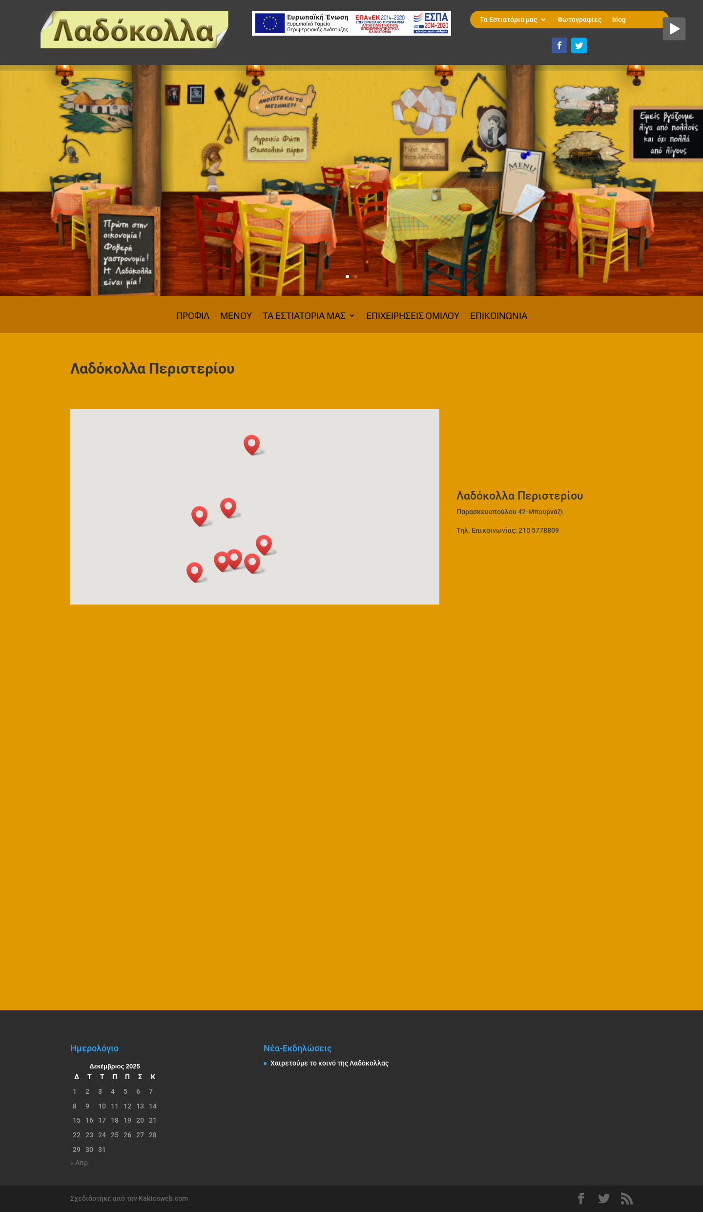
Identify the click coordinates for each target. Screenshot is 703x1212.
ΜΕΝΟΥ (236, 316)
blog (619, 19)
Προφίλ (192, 316)
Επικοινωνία (498, 316)
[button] (225, 561)
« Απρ (79, 1163)
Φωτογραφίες (579, 19)
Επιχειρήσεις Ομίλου (412, 316)
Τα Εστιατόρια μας (508, 19)
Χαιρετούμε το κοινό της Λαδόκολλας (329, 1063)
